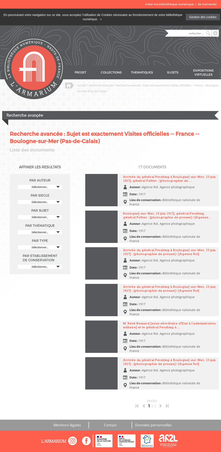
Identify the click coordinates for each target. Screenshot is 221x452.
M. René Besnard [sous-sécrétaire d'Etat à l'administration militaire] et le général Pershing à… (169, 325)
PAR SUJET (40, 210)
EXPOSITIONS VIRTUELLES (203, 73)
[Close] (101, 19)
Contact (110, 425)
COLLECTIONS (111, 72)
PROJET (80, 72)
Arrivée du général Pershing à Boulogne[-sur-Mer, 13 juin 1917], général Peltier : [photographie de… (169, 178)
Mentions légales (67, 425)
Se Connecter (207, 4)
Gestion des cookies (202, 17)
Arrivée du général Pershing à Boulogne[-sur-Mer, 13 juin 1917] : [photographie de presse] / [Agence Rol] (169, 252)
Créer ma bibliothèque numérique (169, 4)
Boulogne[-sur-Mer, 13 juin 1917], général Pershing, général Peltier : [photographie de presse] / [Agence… (167, 215)
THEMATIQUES (142, 72)
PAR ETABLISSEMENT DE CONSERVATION (40, 258)
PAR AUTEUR (40, 180)
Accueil (81, 85)
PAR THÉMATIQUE (40, 226)
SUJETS (172, 72)
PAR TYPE (40, 241)
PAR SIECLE (40, 195)
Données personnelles (153, 425)
